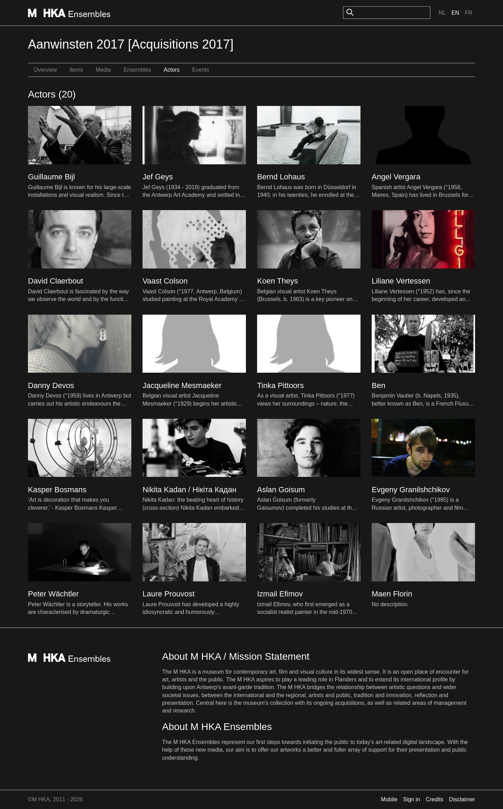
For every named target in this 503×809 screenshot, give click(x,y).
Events (200, 70)
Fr (468, 13)
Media (103, 70)
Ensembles (137, 70)
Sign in (411, 799)
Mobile (389, 799)
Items (76, 70)
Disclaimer (462, 799)
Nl (442, 13)
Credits (435, 799)
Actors (172, 70)
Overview (45, 70)
